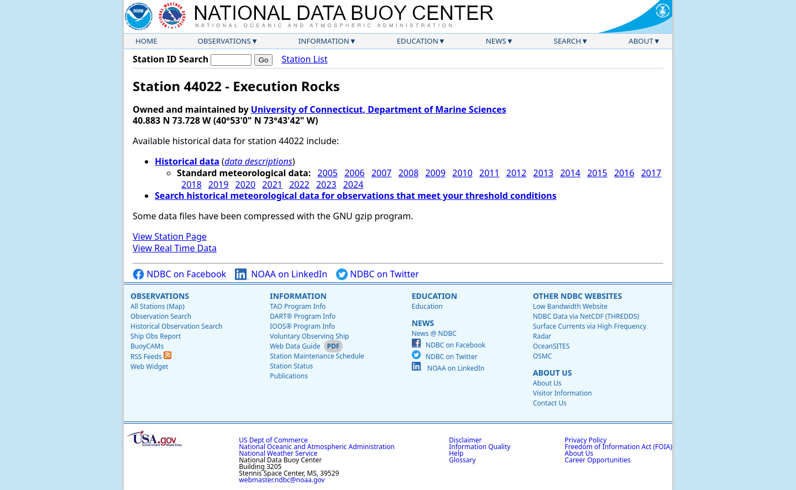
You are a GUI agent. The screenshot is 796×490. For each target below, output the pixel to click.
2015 (597, 173)
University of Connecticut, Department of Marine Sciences (378, 109)
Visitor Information (562, 393)
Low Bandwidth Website (570, 306)
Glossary (462, 460)
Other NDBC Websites (577, 296)
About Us (552, 372)
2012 (516, 173)
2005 (327, 173)
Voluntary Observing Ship (309, 336)
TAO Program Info (298, 306)
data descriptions (258, 161)
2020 (245, 184)
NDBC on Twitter (377, 274)
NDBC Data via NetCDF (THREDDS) (586, 316)
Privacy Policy (586, 440)
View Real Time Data (175, 248)
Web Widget (149, 366)
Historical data (187, 161)
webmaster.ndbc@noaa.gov (281, 479)
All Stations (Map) (157, 306)
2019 (218, 184)
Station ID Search (170, 59)
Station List (304, 59)
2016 (624, 173)
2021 (272, 184)
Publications (289, 376)
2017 (651, 173)
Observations (223, 41)
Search (568, 41)
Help (456, 453)
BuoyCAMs (147, 346)
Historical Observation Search (176, 326)
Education (417, 41)
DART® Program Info (303, 316)
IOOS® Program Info (302, 326)
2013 (543, 173)
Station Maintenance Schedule (317, 356)
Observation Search (160, 316)
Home (146, 41)
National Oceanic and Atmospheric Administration (317, 446)
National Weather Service (278, 453)
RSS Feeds (150, 356)
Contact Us (550, 403)
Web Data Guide (295, 346)
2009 (435, 173)
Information (323, 41)
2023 (326, 184)
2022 (299, 184)
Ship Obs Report (155, 336)
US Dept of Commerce (273, 440)
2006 (354, 173)
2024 (353, 184)
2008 (409, 173)
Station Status (291, 366)
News (496, 41)
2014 (570, 173)
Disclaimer (465, 440)
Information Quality (479, 446)
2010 (462, 173)
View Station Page (170, 236)
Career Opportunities (598, 460)
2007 (381, 173)
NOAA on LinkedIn (281, 274)
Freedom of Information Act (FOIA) (618, 446)
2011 (489, 173)
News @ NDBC (434, 333)
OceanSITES (551, 346)
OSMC (542, 356)
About (641, 41)
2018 (191, 184)
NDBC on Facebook (179, 274)
